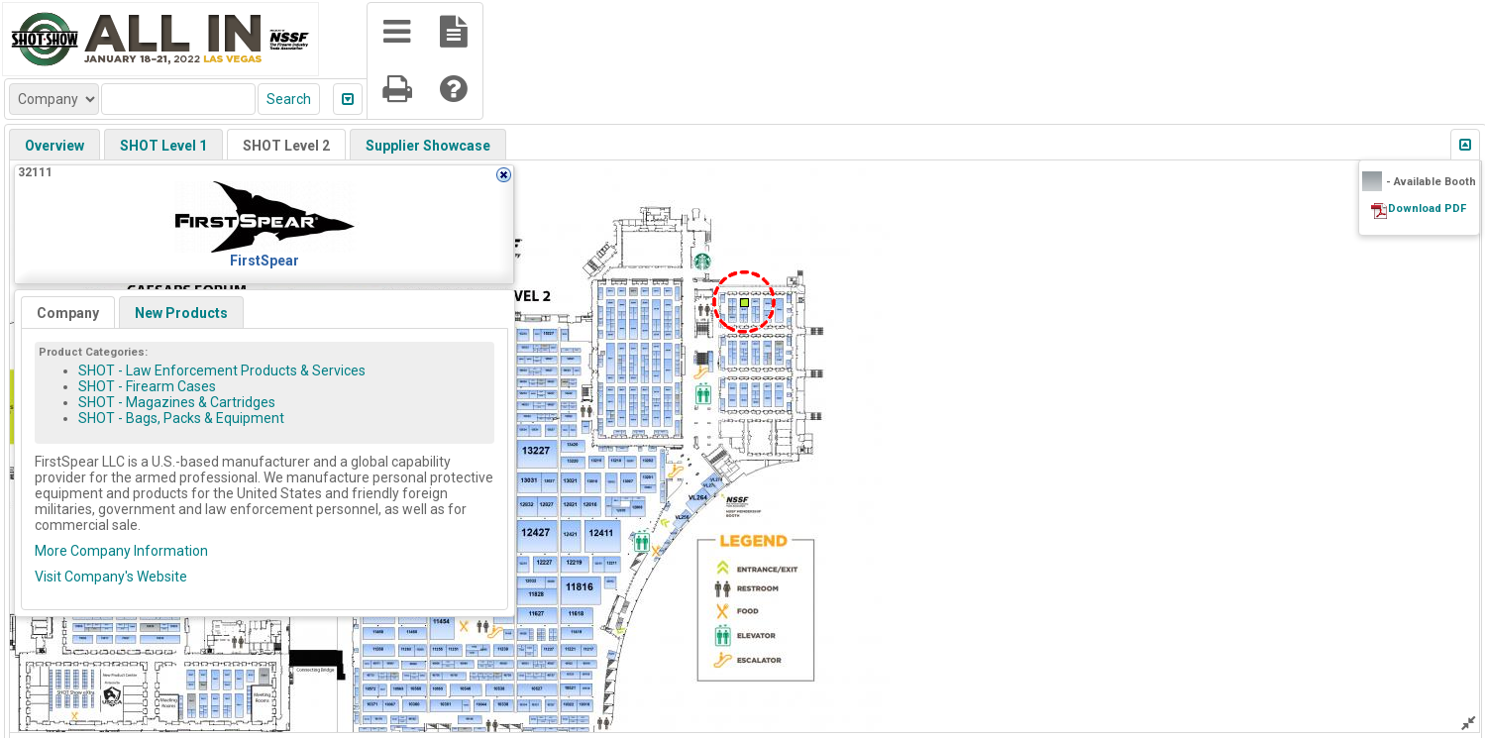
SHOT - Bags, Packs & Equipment (181, 418)
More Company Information (121, 551)
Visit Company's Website (111, 576)
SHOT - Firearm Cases (147, 386)
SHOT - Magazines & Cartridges (176, 402)
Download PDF (1427, 208)
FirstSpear (264, 260)
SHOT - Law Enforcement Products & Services (222, 370)
